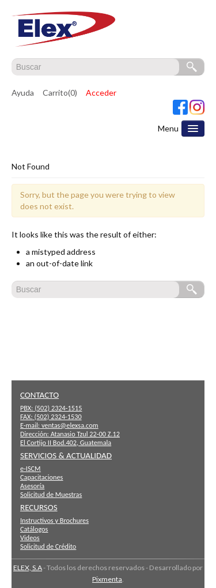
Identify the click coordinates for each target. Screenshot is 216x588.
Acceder (101, 92)
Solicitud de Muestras (51, 494)
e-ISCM (30, 468)
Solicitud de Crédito (48, 546)
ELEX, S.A (27, 567)
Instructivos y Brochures (54, 520)
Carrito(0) (60, 92)
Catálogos (34, 529)
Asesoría (32, 485)
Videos (30, 537)
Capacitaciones (41, 477)
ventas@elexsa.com (69, 425)
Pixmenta (107, 579)
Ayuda (23, 92)
